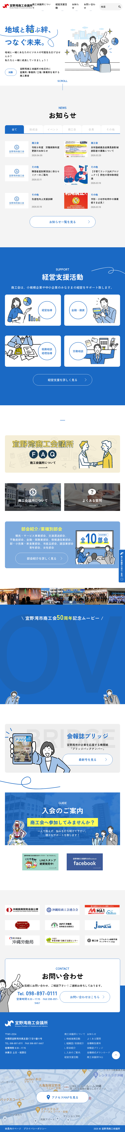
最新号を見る (88, 759)
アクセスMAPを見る (65, 1097)
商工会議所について (41, 6)
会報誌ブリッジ (95, 1047)
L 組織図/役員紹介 (74, 1043)
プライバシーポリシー (35, 1128)
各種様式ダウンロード (98, 1052)
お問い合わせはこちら (85, 997)
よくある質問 (92, 500)
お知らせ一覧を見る (62, 222)
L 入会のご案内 (72, 1052)
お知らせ (75, 6)
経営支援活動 (61, 6)
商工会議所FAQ (95, 1057)
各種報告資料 (94, 1043)
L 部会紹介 (70, 1047)
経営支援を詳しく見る (62, 380)
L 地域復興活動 (72, 1038)
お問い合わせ (89, 6)
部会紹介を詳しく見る (41, 558)
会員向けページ (13, 1128)
